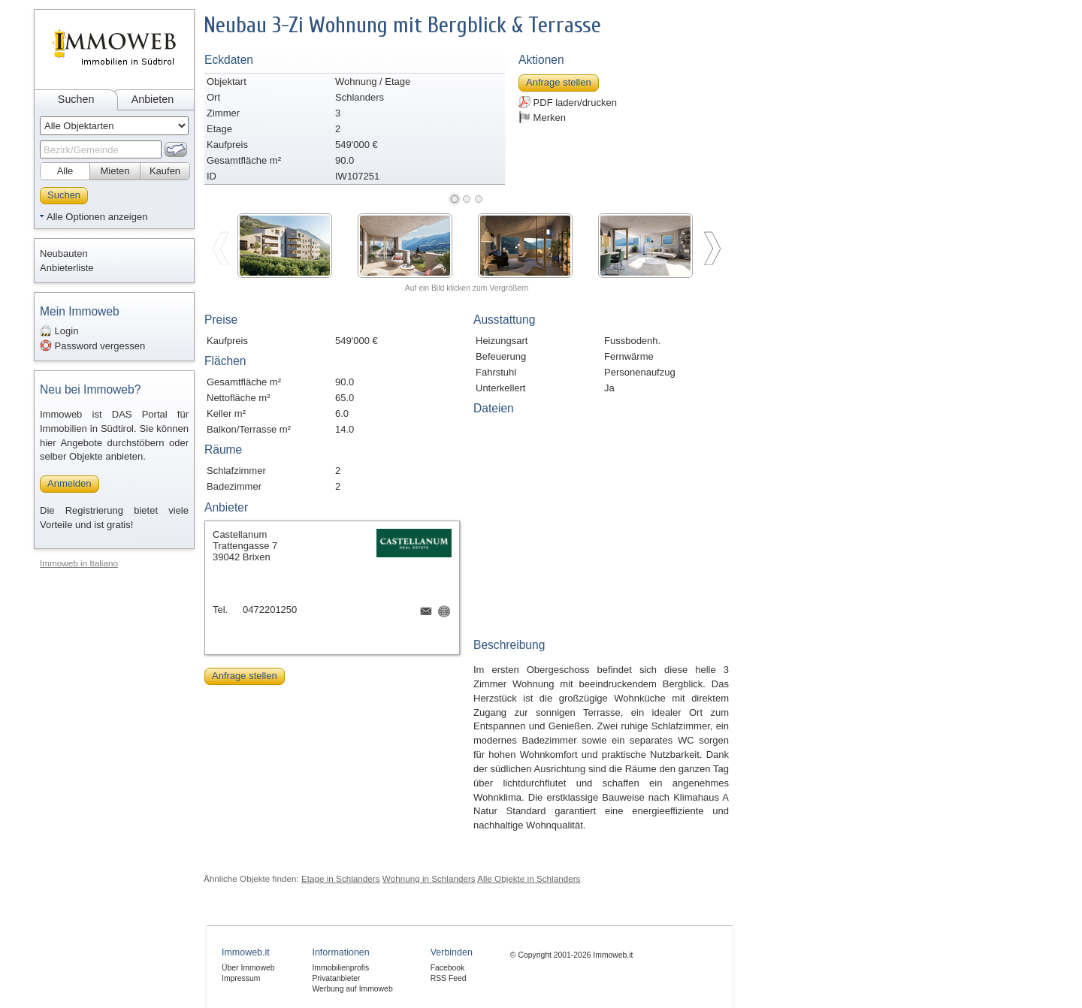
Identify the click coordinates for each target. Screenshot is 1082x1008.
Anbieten (152, 99)
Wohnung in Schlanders (429, 878)
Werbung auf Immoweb (352, 989)
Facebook (448, 968)
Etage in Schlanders (340, 878)
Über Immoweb (248, 968)
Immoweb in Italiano (79, 563)
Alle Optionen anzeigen (97, 216)
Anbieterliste (67, 267)
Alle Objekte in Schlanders (528, 878)
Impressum (241, 978)
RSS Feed (449, 978)
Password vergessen (92, 346)
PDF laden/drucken (567, 102)
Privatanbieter (336, 978)
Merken (542, 117)
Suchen (76, 99)
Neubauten (64, 253)
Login (59, 330)
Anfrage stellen (558, 82)
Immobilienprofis (340, 968)
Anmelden (69, 483)
